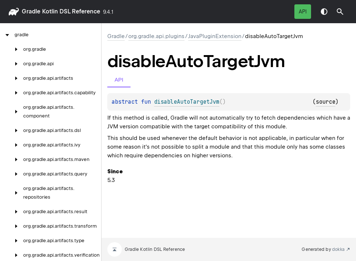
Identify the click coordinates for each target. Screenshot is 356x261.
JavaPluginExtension (214, 36)
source (325, 101)
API (303, 11)
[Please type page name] (340, 11)
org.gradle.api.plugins (156, 36)
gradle (31, 11)
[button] (340, 11)
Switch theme (324, 11)
